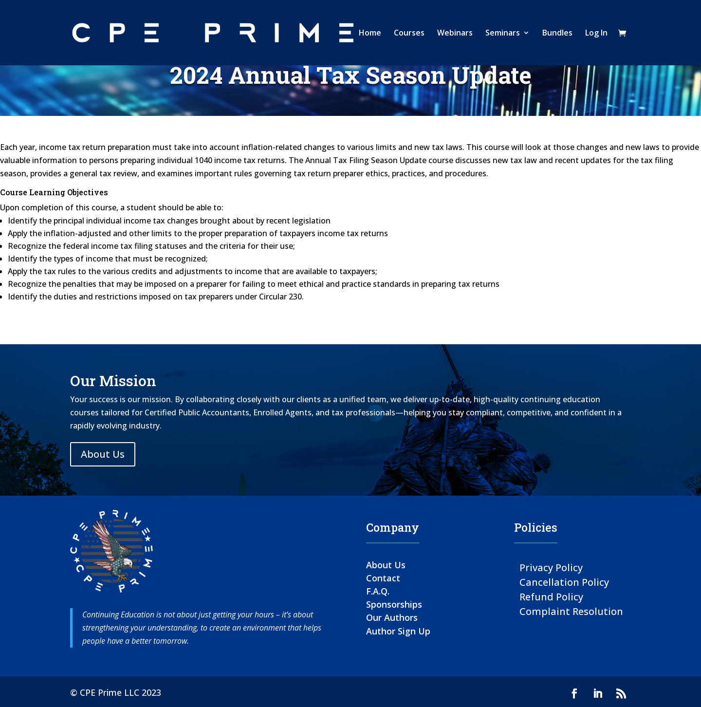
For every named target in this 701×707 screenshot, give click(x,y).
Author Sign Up (398, 631)
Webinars (455, 33)
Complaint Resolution (571, 611)
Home (370, 33)
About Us (103, 454)
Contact (383, 578)
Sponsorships (394, 604)
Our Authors (392, 617)
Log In (596, 33)
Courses (409, 33)
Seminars (502, 33)
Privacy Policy (551, 567)
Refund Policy (551, 596)
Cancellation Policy (564, 582)
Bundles (557, 33)
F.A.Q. (377, 591)
